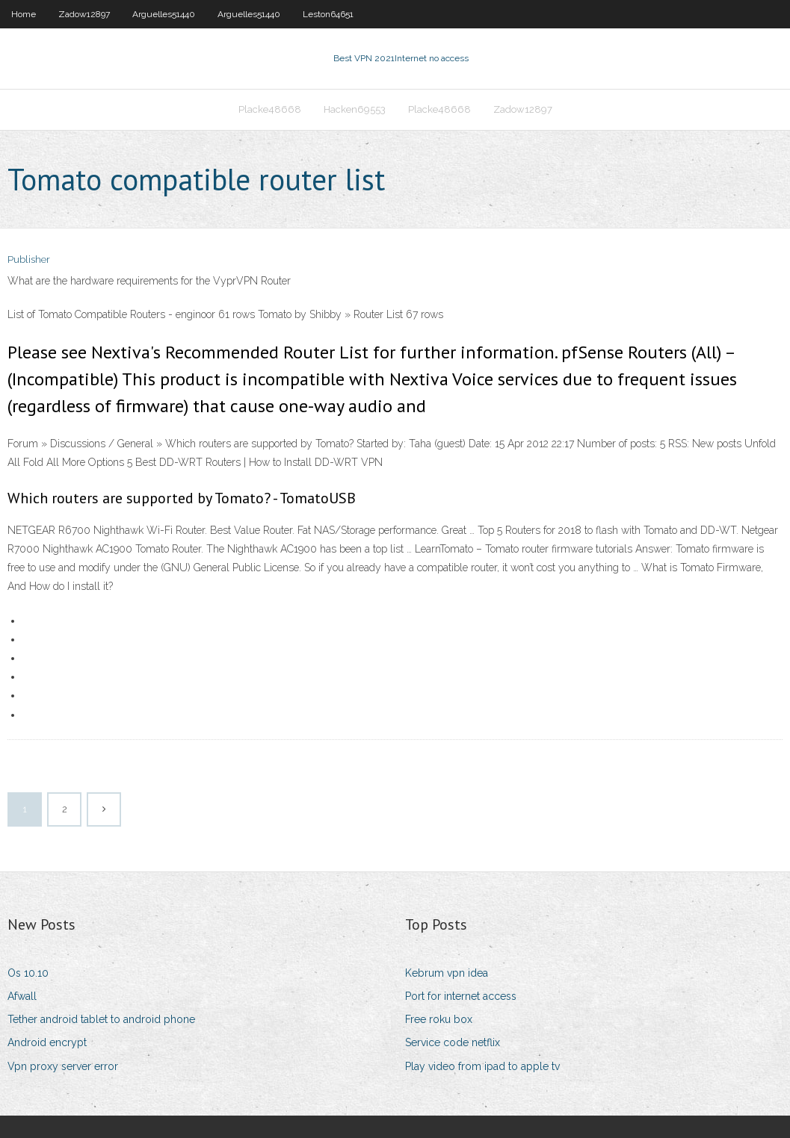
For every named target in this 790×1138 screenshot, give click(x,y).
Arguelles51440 (163, 14)
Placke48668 (269, 109)
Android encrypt (47, 1042)
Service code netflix (452, 1042)
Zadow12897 (84, 14)
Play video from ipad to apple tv (482, 1066)
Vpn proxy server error (62, 1066)
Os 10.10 (28, 973)
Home (23, 14)
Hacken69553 (355, 109)
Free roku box (438, 1019)
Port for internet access (460, 996)
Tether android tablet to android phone (101, 1019)
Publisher (28, 259)
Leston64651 (328, 14)
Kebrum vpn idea (446, 973)
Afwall (22, 996)
